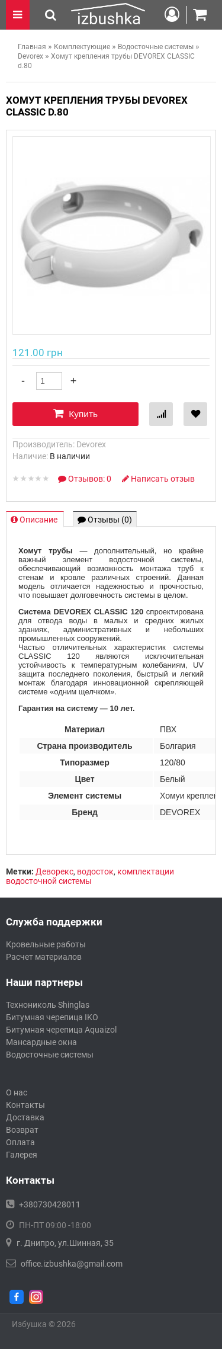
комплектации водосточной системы (90, 876)
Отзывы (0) (105, 519)
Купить (75, 413)
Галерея (21, 1154)
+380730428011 (50, 1204)
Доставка (25, 1117)
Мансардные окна (41, 1042)
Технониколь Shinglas (47, 1005)
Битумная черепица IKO (52, 1017)
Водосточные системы (50, 1054)
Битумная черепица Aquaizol (61, 1029)
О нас (16, 1092)
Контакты (25, 1105)
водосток (95, 871)
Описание (35, 519)
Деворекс (54, 871)
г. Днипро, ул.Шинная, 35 (65, 1243)
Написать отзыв (158, 478)
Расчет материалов (44, 957)
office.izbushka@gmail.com (72, 1263)
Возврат (22, 1130)
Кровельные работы (46, 944)
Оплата (20, 1142)
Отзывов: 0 (85, 478)
